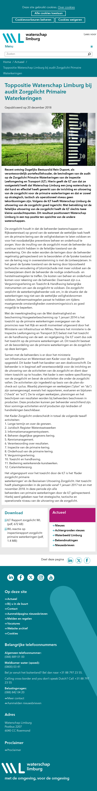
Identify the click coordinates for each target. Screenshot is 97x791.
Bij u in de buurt (17, 604)
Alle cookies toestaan (49, 13)
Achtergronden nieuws (70, 530)
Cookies (12, 633)
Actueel (59, 513)
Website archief (17, 628)
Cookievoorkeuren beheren (33, 19)
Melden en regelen (19, 618)
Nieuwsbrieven (64, 545)
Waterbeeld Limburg (68, 535)
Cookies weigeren (70, 19)
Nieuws (60, 525)
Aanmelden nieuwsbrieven (24, 703)
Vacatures (13, 623)
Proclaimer (14, 750)
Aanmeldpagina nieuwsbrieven (27, 614)
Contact (12, 608)
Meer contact (15, 698)
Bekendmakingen (66, 540)
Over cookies (66, 7)
